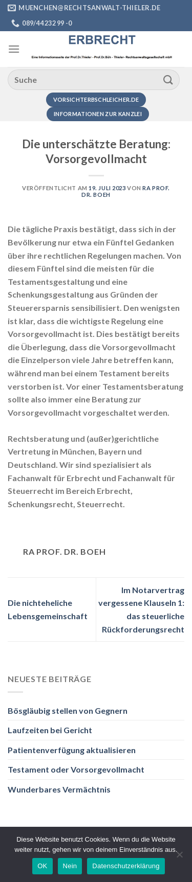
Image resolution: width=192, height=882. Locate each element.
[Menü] (14, 48)
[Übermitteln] (168, 79)
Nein (70, 866)
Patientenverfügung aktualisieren (72, 750)
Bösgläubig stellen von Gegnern (67, 710)
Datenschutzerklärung (125, 866)
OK (42, 866)
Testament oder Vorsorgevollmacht (76, 769)
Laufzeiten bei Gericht (50, 730)
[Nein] (179, 857)
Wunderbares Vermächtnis (59, 789)
